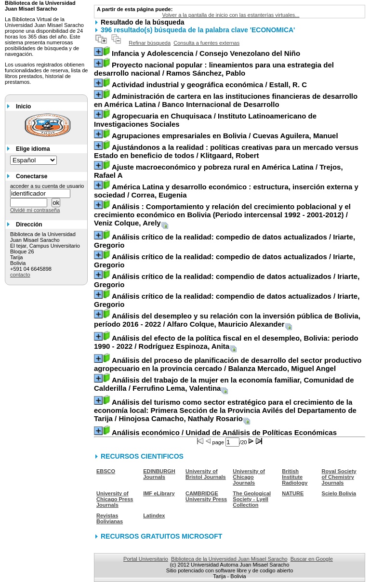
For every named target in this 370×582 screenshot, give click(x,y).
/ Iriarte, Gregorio (224, 241)
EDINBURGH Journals (159, 474)
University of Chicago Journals (249, 477)
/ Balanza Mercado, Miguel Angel (227, 364)
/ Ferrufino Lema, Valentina (224, 384)
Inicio (23, 106)
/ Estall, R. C (209, 84)
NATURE (293, 493)
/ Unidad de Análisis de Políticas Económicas (224, 432)
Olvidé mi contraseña (35, 210)
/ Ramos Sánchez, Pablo (214, 69)
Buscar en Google (312, 559)
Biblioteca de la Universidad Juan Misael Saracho (229, 559)
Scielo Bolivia (339, 493)
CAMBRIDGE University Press (206, 496)
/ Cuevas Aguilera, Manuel (225, 136)
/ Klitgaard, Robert (226, 151)
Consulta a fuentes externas (206, 43)
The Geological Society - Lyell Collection (252, 499)
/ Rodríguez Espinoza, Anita (226, 342)
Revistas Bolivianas (109, 518)
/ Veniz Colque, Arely (222, 214)
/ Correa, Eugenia (226, 191)
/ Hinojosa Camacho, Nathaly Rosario (225, 410)
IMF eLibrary (158, 493)
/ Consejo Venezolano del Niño (206, 53)
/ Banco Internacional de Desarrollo (225, 100)
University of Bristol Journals (205, 474)
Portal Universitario (145, 559)
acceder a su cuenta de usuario (47, 186)
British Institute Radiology (294, 477)
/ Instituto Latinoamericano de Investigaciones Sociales (205, 120)
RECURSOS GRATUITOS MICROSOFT (161, 536)
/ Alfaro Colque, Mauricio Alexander (227, 320)
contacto (20, 275)
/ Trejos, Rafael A (218, 171)
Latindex (154, 515)
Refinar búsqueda (150, 43)
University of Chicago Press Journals (114, 499)
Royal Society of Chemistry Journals (339, 477)
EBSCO (105, 471)
